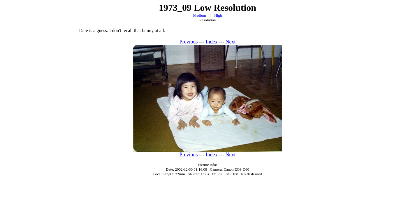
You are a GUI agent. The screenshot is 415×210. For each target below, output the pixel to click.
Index (212, 42)
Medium (199, 15)
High (218, 15)
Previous (189, 42)
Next (230, 42)
